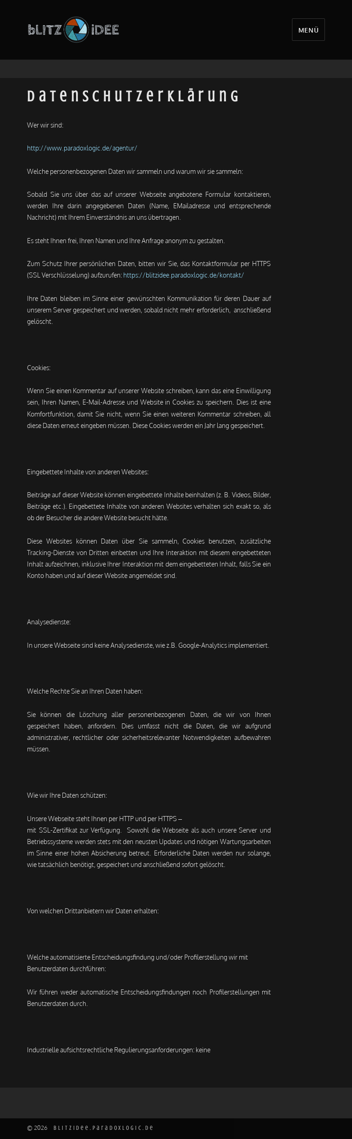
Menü (308, 30)
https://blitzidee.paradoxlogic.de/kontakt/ (183, 275)
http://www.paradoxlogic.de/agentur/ (82, 148)
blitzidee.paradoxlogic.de (104, 1127)
